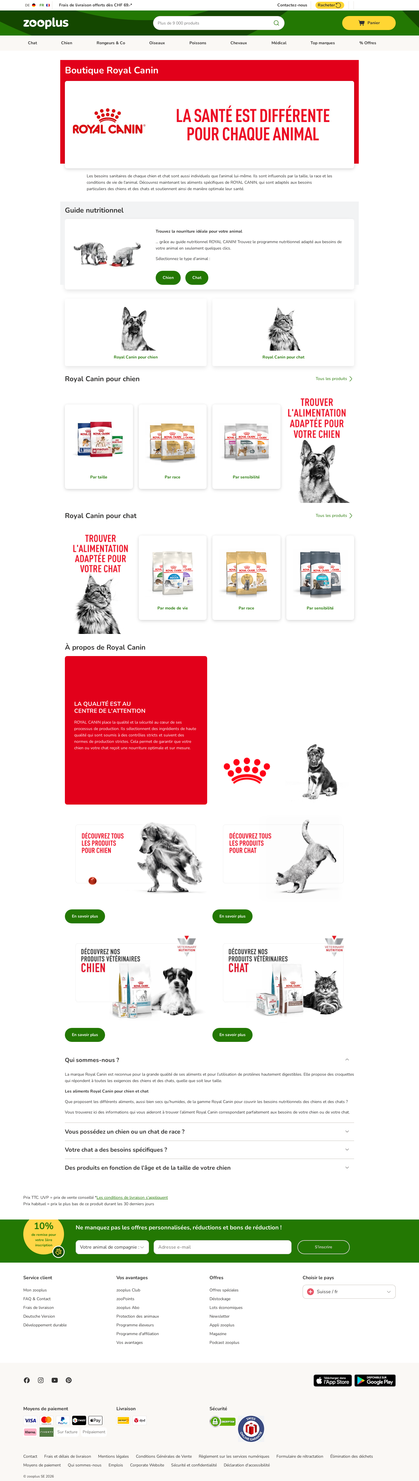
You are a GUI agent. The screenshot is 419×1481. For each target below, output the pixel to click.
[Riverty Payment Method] (47, 1433)
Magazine (218, 1334)
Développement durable (45, 1325)
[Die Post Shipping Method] (123, 1421)
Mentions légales (113, 1456)
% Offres (367, 43)
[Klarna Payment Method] (30, 1433)
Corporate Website (147, 1465)
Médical (278, 43)
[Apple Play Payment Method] (95, 1421)
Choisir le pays (318, 1278)
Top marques (322, 43)
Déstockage (220, 1299)
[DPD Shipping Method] (140, 1421)
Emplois (116, 1465)
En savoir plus (85, 916)
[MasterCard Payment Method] (47, 1421)
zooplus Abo (127, 1308)
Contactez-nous (292, 5)
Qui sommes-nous (85, 1465)
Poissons (197, 43)
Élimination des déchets (351, 1456)
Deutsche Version (39, 1316)
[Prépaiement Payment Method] (94, 1432)
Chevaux (238, 43)
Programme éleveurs (135, 1325)
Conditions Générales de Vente (164, 1456)
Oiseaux (157, 43)
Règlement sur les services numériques (234, 1456)
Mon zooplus (35, 1290)
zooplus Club (128, 1290)
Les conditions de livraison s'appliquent (132, 1198)
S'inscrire (323, 1247)
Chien (66, 43)
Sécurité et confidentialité (194, 1465)
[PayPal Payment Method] (63, 1421)
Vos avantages (129, 1342)
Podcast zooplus (224, 1342)
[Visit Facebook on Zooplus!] (26, 1380)
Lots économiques (226, 1308)
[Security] (223, 1422)
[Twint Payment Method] (79, 1421)
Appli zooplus (222, 1325)
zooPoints (125, 1299)
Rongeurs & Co (111, 43)
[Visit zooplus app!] (332, 1385)
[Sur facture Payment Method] (67, 1432)
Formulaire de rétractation (299, 1456)
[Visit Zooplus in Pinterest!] (68, 1380)
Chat (32, 43)
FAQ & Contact (37, 1299)
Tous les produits (335, 379)
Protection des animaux (137, 1316)
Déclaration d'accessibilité (247, 1465)
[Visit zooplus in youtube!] (54, 1380)
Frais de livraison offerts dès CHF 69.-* (95, 5)
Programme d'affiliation (137, 1334)
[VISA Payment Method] (30, 1421)
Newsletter (220, 1316)
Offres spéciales (224, 1290)
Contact (30, 1456)
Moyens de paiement (42, 1465)
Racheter (330, 5)
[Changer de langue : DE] (30, 5)
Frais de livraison (38, 1308)
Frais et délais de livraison (67, 1456)
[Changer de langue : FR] (45, 5)
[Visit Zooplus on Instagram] (40, 1380)
